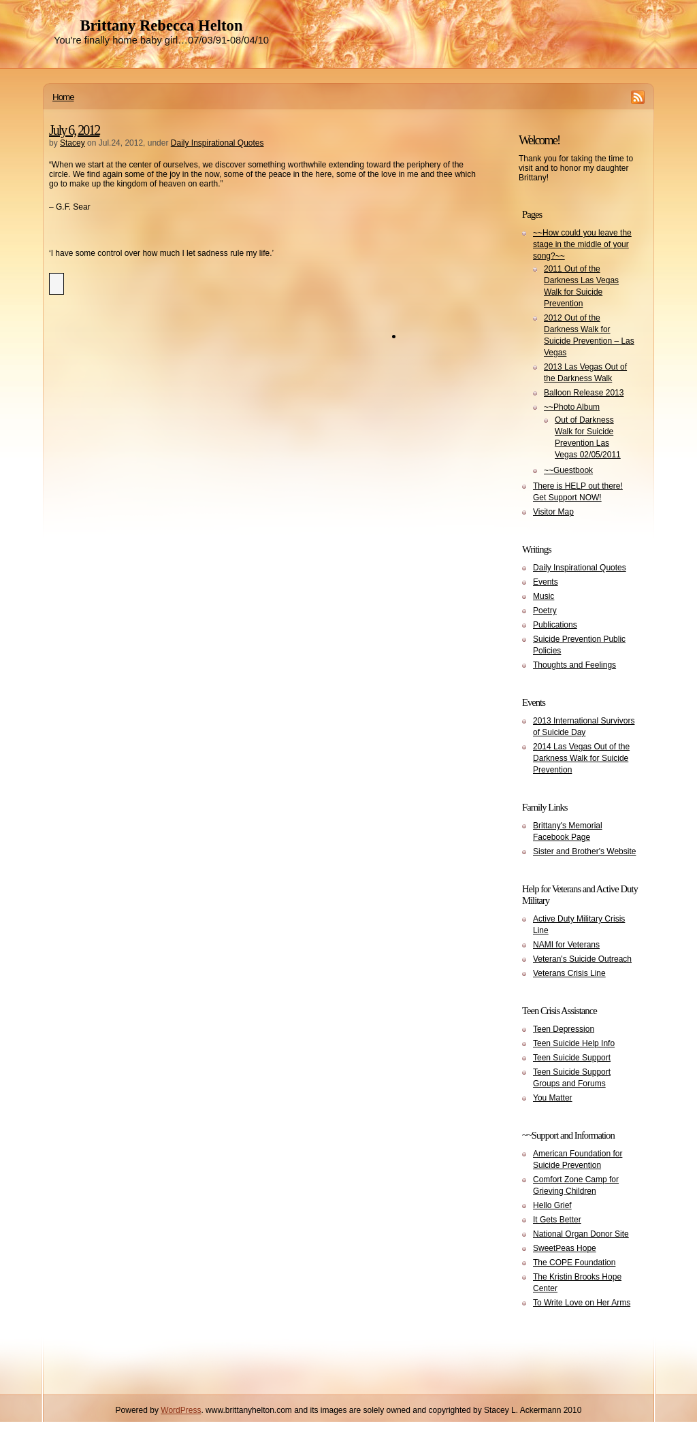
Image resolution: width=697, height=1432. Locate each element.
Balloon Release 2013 (583, 392)
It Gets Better (557, 1219)
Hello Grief (552, 1205)
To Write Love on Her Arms (581, 1302)
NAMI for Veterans (566, 944)
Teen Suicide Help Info (574, 1043)
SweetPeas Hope (564, 1248)
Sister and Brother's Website (584, 851)
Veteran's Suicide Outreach (582, 959)
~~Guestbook (568, 470)
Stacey (72, 143)
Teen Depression (563, 1029)
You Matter (552, 1098)
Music (543, 596)
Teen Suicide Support (572, 1057)
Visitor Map (553, 512)
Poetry (545, 610)
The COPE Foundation (574, 1262)
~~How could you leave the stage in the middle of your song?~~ (582, 244)
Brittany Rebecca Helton (161, 25)
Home (63, 97)
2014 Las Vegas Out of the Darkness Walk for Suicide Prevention (581, 758)
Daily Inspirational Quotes (217, 143)
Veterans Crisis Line (569, 973)
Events (545, 582)
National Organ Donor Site (581, 1234)
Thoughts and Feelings (574, 665)
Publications (555, 625)
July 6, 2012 (74, 130)
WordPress (181, 1410)
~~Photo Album (572, 407)
